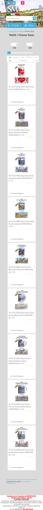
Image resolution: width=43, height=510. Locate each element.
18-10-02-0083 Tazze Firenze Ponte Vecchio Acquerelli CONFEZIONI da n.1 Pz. (21, 224)
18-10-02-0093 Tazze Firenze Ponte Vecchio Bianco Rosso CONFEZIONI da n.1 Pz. (21, 315)
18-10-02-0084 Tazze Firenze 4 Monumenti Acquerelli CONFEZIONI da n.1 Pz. (21, 269)
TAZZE (21, 31)
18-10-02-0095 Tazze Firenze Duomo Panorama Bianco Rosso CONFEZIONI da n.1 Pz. (20, 406)
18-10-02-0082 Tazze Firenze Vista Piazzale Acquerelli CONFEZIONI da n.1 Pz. (21, 178)
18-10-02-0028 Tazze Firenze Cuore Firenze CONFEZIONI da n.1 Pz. (21, 88)
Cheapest (15, 57)
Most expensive (22, 58)
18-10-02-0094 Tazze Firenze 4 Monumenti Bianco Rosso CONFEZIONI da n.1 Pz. (20, 361)
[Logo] (20, 10)
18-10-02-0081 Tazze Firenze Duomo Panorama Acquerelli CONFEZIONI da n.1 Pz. (19, 132)
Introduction (13, 31)
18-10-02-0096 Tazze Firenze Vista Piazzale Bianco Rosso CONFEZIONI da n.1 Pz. (21, 452)
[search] (34, 18)
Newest (30, 57)
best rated (36, 58)
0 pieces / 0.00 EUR (30, 2)
